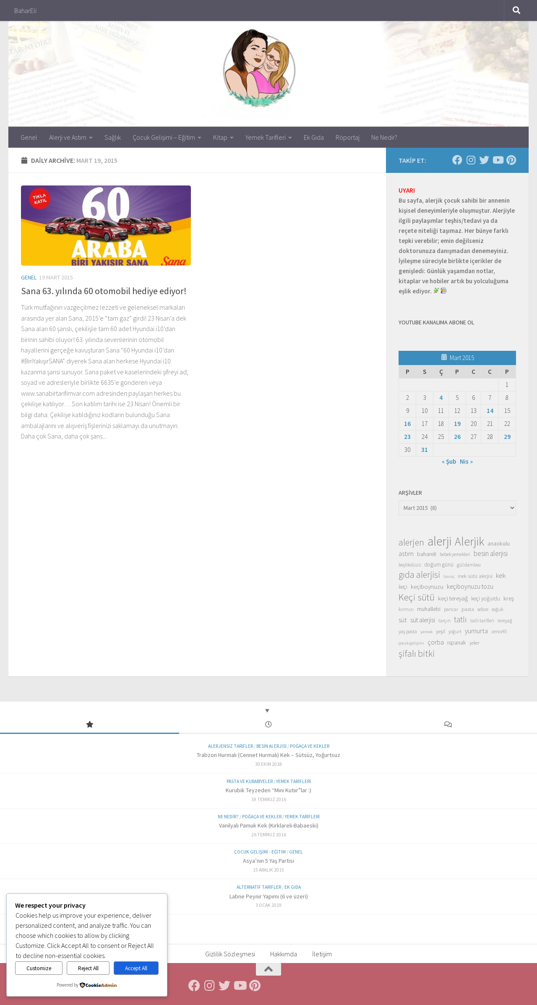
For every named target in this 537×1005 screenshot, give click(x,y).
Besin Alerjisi (271, 746)
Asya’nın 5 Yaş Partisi (268, 860)
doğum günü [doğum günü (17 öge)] (439, 564)
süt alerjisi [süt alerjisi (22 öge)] (422, 620)
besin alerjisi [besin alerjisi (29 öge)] (491, 553)
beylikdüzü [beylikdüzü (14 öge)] (410, 564)
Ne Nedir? (384, 137)
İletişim (322, 954)
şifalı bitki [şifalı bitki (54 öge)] (417, 653)
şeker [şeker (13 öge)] (474, 643)
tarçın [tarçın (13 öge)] (444, 621)
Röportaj (348, 137)
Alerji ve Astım (67, 137)
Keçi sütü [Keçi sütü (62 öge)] (417, 597)
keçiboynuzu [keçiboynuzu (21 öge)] (427, 586)
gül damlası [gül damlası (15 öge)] (469, 564)
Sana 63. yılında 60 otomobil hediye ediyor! (104, 291)
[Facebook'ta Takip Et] (457, 160)
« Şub (449, 461)
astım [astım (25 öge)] (406, 553)
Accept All (136, 968)
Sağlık (112, 137)
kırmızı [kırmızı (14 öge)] (406, 609)
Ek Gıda (314, 137)
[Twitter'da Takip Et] (484, 160)
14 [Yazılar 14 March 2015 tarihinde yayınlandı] (490, 411)
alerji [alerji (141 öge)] (439, 541)
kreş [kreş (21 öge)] (508, 598)
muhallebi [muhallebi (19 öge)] (429, 609)
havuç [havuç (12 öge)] (448, 576)
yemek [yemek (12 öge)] (426, 631)
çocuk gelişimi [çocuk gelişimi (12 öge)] (411, 643)
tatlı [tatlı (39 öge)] (460, 619)
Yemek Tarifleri (265, 137)
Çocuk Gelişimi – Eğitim (164, 137)
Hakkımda (283, 954)
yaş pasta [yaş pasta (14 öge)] (408, 631)
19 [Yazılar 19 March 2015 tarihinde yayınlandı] (457, 424)
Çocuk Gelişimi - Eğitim (260, 852)
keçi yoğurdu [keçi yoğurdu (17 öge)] (485, 598)
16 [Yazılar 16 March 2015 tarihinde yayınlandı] (407, 424)
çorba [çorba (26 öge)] (436, 642)
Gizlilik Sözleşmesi (230, 954)
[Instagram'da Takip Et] (471, 160)
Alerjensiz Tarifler (230, 746)
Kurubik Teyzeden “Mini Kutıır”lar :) (268, 790)
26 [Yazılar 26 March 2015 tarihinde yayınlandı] (457, 437)
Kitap (220, 137)
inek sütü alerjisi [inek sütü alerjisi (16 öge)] (475, 575)
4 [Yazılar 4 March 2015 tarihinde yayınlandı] (441, 398)
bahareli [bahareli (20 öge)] (426, 554)
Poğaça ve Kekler (309, 746)
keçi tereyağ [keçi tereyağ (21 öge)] (453, 598)
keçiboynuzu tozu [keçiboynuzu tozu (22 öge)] (470, 586)
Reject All (88, 968)
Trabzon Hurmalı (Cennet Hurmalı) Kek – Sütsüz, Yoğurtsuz (268, 755)
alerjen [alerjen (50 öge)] (411, 543)
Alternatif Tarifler (259, 887)
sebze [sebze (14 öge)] (482, 609)
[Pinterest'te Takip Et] (511, 160)
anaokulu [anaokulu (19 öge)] (498, 543)
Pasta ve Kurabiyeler (250, 781)
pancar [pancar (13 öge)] (451, 609)
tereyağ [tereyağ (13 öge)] (505, 621)
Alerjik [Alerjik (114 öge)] (469, 542)
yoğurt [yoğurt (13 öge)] (454, 631)
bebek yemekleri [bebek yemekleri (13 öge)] (455, 554)
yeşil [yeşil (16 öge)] (440, 631)
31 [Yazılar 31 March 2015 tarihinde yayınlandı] (424, 450)
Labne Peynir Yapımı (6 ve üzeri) (268, 896)
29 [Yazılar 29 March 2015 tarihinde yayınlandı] (507, 437)
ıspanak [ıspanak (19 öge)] (456, 642)
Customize (38, 968)
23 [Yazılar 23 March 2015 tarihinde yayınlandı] (407, 437)
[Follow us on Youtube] (498, 160)
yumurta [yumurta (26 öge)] (476, 630)
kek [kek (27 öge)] (501, 575)
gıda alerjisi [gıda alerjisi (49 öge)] (419, 575)
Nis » (466, 461)
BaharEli (25, 10)
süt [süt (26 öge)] (403, 620)
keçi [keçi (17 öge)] (403, 586)
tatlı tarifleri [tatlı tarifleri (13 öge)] (482, 621)
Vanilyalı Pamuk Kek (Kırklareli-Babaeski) (268, 825)
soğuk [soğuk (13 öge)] (497, 609)
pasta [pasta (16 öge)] (467, 609)
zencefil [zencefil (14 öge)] (499, 631)
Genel (29, 137)
